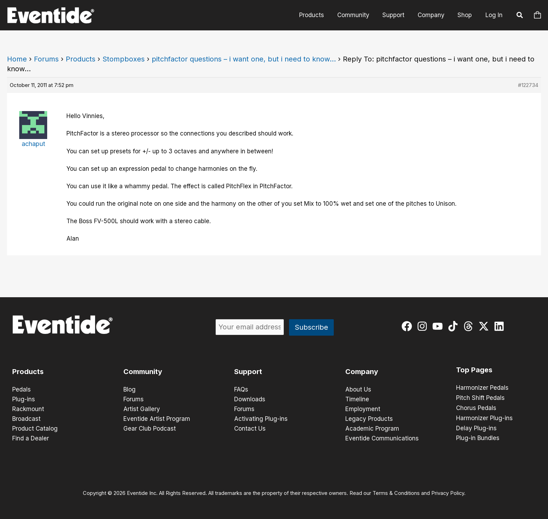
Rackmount (28, 408)
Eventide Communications (382, 438)
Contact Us (250, 428)
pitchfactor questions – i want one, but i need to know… (244, 59)
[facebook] (408, 326)
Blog (129, 389)
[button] (520, 16)
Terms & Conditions (396, 493)
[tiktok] (454, 326)
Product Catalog (35, 428)
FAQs (241, 389)
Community (357, 15)
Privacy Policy (447, 493)
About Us (358, 389)
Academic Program (372, 428)
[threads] (470, 326)
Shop (465, 15)
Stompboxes (123, 59)
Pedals (21, 389)
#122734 (528, 85)
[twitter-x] (485, 326)
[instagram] (424, 326)
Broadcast (26, 418)
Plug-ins (23, 399)
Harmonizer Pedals (482, 387)
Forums (46, 59)
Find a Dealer (30, 438)
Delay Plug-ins (476, 426)
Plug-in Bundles (477, 436)
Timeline (357, 399)
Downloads (249, 399)
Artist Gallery (141, 408)
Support (396, 15)
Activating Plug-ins (261, 418)
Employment (362, 408)
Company (432, 15)
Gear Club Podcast (149, 428)
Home (17, 59)
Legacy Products (369, 418)
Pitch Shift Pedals (480, 397)
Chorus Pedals (476, 407)
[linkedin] (500, 326)
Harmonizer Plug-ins (484, 417)
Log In (494, 15)
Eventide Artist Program (156, 418)
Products (317, 15)
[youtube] (439, 326)
